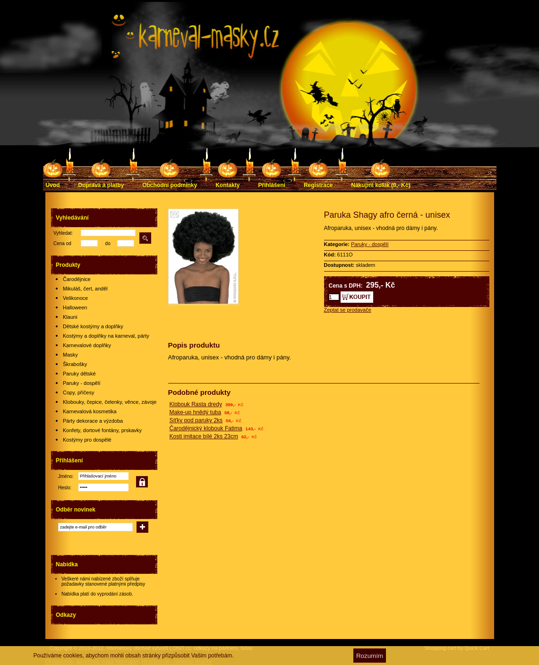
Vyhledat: (63, 233)
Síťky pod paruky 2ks (196, 420)
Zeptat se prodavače (347, 310)
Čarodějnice (77, 279)
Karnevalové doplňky (87, 345)
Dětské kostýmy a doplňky (93, 326)
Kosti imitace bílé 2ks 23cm (204, 436)
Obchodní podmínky (169, 185)
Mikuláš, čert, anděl (85, 288)
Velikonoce (75, 298)
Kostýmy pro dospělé (87, 440)
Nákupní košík (380, 185)
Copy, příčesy (78, 392)
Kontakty (227, 185)
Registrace (318, 185)
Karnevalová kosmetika (90, 411)
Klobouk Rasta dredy (196, 404)
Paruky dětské (79, 373)
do (108, 243)
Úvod (53, 185)
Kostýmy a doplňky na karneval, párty (106, 336)
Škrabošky (75, 364)
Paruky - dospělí (81, 383)
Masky (70, 355)
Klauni (70, 317)
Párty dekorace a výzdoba (93, 421)
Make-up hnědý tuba (195, 412)
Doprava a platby (101, 185)
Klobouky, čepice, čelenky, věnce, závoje (109, 402)
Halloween (75, 307)
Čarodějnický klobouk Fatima (206, 428)
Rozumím (369, 655)
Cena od (62, 243)
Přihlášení (271, 185)
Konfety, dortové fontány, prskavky (102, 430)
